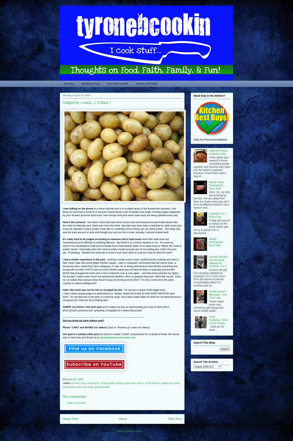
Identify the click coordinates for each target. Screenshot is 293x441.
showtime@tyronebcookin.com (118, 337)
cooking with (107, 383)
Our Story (69, 83)
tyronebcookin (102, 387)
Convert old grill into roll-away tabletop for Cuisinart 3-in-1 (218, 261)
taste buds (87, 387)
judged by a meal (170, 383)
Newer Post (70, 418)
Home (123, 418)
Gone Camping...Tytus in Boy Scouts (218, 320)
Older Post (175, 418)
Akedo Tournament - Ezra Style (216, 242)
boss (83, 383)
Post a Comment (76, 402)
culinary (119, 383)
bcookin (75, 383)
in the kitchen (152, 383)
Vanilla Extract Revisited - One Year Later (218, 294)
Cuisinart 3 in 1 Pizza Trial (217, 215)
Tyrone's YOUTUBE (146, 83)
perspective (69, 387)
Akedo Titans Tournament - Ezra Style (216, 185)
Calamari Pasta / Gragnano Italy (218, 152)
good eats (130, 383)
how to (140, 383)
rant (79, 387)
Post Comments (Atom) (129, 431)
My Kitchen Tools (90, 83)
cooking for (93, 383)
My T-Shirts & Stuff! (117, 83)
